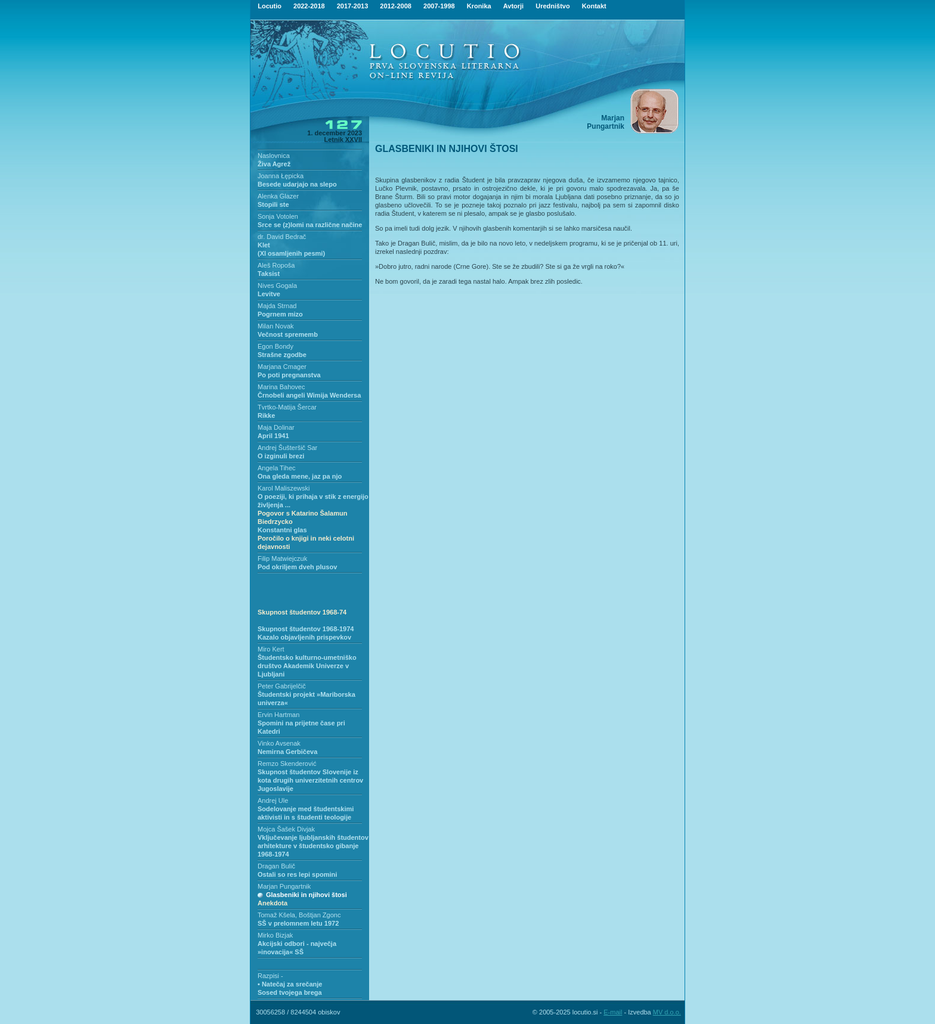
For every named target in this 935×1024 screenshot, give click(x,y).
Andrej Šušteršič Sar (287, 447)
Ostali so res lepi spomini (297, 874)
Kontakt (594, 6)
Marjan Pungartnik (284, 886)
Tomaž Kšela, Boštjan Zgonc (299, 915)
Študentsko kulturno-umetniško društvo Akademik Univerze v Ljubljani (307, 666)
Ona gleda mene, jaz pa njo (300, 476)
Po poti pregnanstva (289, 374)
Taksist (269, 273)
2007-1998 (439, 6)
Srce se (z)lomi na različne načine (310, 224)
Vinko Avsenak (279, 743)
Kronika (479, 6)
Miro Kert (271, 649)
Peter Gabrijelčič (282, 686)
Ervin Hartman (278, 714)
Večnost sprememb (288, 334)
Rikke (266, 415)
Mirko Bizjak (275, 935)
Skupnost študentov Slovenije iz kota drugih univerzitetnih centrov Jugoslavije (310, 780)
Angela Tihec (277, 467)
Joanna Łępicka (281, 175)
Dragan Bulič (276, 866)
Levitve (269, 293)
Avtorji (513, 6)
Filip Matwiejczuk (282, 558)
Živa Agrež (274, 163)
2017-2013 (353, 6)
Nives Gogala (277, 285)
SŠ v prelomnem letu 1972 (298, 923)
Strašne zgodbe (282, 354)
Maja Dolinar (276, 427)
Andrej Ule (273, 800)
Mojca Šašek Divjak (286, 829)
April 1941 (273, 435)
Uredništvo (552, 6)
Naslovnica (274, 155)
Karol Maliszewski (283, 488)
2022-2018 (309, 6)
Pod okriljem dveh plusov (297, 566)
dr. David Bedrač (282, 236)
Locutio (269, 6)
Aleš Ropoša (276, 265)
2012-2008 (395, 6)
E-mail (612, 1012)
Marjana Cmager (282, 366)
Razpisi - (270, 975)
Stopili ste (273, 204)
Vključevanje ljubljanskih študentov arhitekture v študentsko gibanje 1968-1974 (313, 846)
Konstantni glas (306, 538)
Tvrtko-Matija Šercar (287, 407)
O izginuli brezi (281, 456)
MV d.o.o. (667, 1012)
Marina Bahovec (281, 386)
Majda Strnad (277, 305)
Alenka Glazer (278, 196)
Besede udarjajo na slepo (297, 184)
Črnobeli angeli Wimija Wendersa (309, 395)
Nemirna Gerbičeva (287, 751)
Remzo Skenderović (287, 763)
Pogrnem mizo (280, 314)
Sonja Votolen (278, 216)
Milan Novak (276, 326)
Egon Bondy (275, 346)
